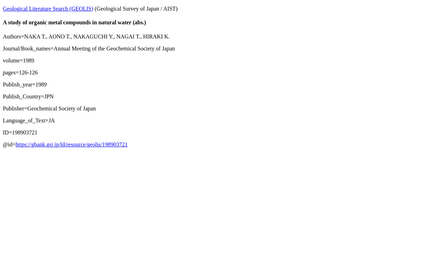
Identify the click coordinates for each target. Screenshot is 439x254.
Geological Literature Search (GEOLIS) (48, 9)
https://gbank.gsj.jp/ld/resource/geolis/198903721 (71, 144)
